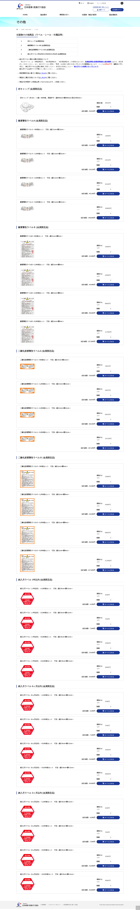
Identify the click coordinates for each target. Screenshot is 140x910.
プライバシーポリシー (55, 906)
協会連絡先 (113, 15)
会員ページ (102, 9)
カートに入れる (109, 111)
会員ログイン (118, 9)
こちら (42, 73)
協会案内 (43, 15)
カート (82, 3)
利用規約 (43, 906)
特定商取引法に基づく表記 (71, 906)
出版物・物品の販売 (89, 15)
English (91, 3)
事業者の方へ (64, 15)
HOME (25, 15)
